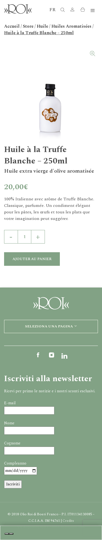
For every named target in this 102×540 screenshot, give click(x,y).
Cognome (12, 443)
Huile (42, 26)
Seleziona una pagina (51, 326)
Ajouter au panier (32, 259)
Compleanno (15, 463)
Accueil (12, 26)
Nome (9, 423)
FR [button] (52, 9)
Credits (68, 520)
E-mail (10, 403)
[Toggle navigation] (93, 10)
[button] (72, 10)
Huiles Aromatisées (71, 26)
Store (28, 26)
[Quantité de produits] (24, 237)
